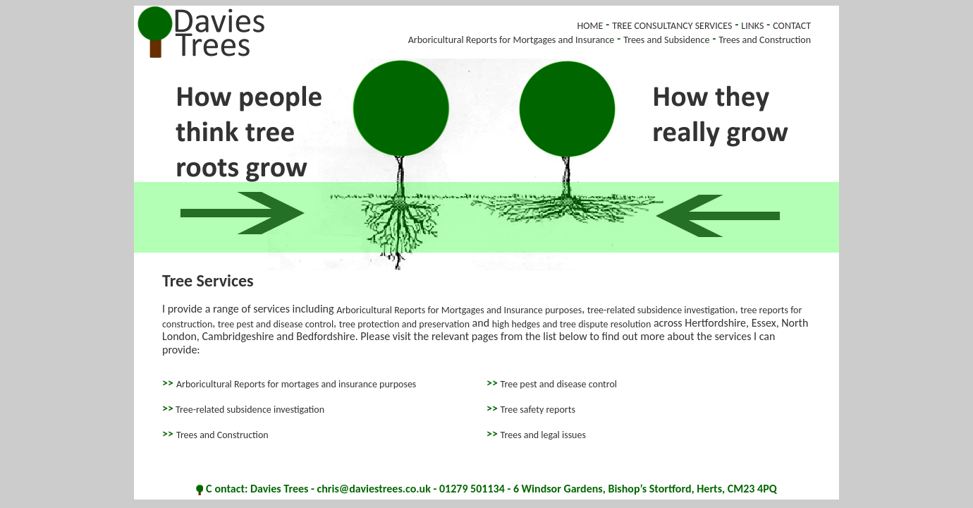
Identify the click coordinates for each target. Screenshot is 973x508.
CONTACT (792, 26)
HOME (590, 26)
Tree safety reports (538, 410)
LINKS (752, 26)
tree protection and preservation (404, 323)
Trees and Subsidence (666, 40)
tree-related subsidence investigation (661, 310)
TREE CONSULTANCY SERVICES (672, 26)
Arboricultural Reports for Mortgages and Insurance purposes (459, 310)
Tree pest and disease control (559, 384)
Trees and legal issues (543, 434)
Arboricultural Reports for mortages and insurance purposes (296, 384)
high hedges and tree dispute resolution (571, 323)
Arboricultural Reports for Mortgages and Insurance (511, 40)
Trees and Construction (764, 40)
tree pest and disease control (275, 323)
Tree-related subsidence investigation (248, 410)
